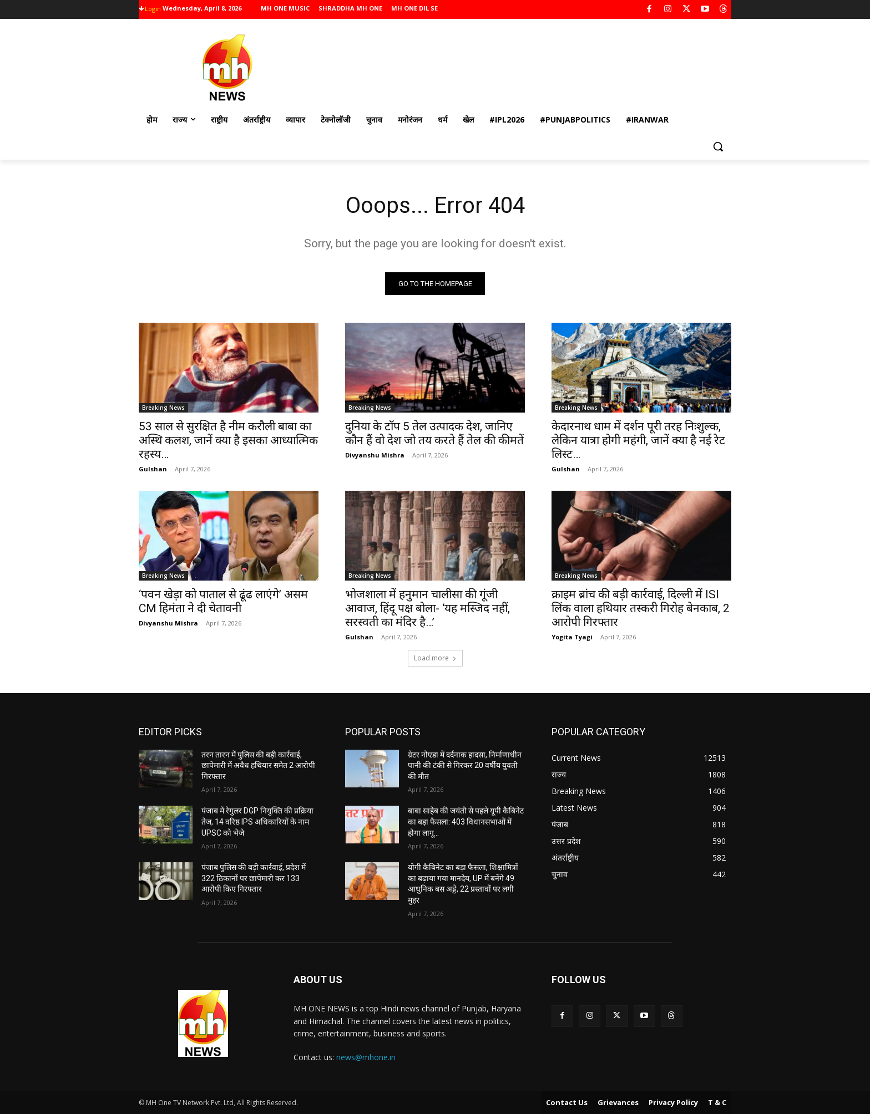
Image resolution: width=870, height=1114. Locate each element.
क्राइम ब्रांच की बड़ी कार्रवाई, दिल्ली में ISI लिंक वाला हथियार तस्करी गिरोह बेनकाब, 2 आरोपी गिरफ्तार (641, 608)
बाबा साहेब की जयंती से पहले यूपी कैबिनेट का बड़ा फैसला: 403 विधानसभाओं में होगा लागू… (466, 821)
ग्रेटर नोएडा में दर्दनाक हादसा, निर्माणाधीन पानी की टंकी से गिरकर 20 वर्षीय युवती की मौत (465, 765)
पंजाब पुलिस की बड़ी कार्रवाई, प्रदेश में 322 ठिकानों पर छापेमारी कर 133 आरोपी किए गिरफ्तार (253, 878)
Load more (435, 658)
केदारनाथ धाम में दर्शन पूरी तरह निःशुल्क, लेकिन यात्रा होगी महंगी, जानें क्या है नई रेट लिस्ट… (638, 440)
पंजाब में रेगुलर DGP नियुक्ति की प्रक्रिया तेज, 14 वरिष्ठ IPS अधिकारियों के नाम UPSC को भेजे (257, 821)
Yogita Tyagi (572, 637)
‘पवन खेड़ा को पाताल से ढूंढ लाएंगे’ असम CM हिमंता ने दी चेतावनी (223, 601)
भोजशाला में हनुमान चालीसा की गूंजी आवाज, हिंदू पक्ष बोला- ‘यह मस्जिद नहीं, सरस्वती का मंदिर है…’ (427, 608)
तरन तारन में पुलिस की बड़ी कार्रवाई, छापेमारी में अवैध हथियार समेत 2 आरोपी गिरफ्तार (258, 765)
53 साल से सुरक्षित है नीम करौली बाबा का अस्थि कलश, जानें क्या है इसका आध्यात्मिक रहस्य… (228, 440)
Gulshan (153, 469)
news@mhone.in (366, 1057)
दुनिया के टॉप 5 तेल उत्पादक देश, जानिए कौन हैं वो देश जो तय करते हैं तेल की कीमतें (434, 433)
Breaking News (163, 407)
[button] (718, 146)
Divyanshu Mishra (374, 455)
